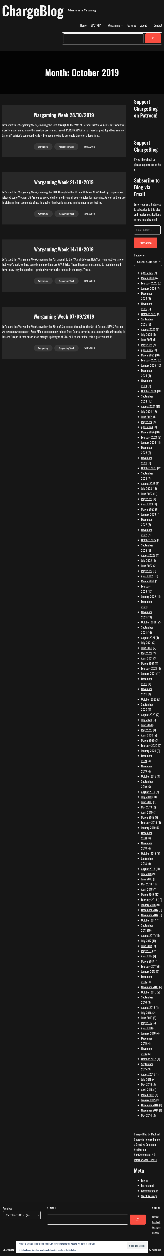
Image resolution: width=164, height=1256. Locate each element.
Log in (144, 1180)
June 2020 (147, 725)
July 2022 (146, 560)
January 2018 (148, 905)
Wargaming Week (66, 146)
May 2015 (146, 1084)
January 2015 (148, 1100)
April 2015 (147, 1089)
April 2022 (147, 576)
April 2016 (147, 1028)
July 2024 (146, 411)
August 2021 (148, 637)
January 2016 (148, 1033)
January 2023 (148, 514)
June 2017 (146, 946)
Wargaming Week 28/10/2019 (64, 115)
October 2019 (148, 776)
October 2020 (148, 699)
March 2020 (148, 740)
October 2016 (148, 992)
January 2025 (148, 365)
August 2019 (148, 792)
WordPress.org (149, 1196)
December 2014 (149, 1105)
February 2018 (149, 899)
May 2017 (146, 951)
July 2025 (146, 334)
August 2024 (148, 406)
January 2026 (148, 288)
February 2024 (149, 437)
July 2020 (146, 720)
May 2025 (146, 345)
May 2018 (146, 884)
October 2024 (148, 391)
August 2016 (148, 1007)
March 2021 (147, 663)
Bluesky (155, 1233)
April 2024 (147, 427)
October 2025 (148, 314)
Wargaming (43, 146)
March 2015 (147, 1095)
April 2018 (147, 889)
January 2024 (148, 442)
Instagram (156, 1227)
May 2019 (146, 807)
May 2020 (146, 730)
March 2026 (148, 278)
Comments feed (149, 1190)
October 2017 (148, 920)
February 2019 (149, 822)
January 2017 (148, 971)
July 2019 (146, 797)
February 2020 (149, 745)
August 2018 (148, 869)
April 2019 (147, 812)
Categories (140, 255)
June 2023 (147, 493)
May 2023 (146, 499)
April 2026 (147, 273)
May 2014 (146, 1115)
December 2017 (149, 910)
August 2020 (148, 714)
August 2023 (148, 483)
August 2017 (148, 935)
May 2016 (146, 1023)
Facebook (156, 1222)
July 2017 (146, 940)
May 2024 (146, 422)
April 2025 (147, 350)
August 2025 (148, 329)
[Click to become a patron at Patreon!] (148, 132)
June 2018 (146, 879)
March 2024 (148, 432)
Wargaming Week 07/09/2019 (64, 316)
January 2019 (148, 827)
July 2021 (146, 642)
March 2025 (148, 355)
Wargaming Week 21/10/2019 (64, 182)
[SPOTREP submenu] (102, 25)
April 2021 (147, 658)
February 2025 (149, 360)
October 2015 (148, 1059)
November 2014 (149, 1110)
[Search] (153, 38)
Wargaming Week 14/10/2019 (64, 249)
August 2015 (148, 1074)
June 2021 (146, 648)
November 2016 (149, 987)
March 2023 (148, 509)
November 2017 (149, 915)
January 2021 (148, 673)
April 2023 (147, 504)
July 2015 (146, 1079)
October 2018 (148, 853)
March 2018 (147, 894)
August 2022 (148, 555)
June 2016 (146, 1017)
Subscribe (146, 243)
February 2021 (149, 668)
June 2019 (146, 802)
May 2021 (146, 653)
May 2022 (146, 571)
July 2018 (146, 874)
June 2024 (147, 416)
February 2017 (148, 966)
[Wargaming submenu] (122, 25)
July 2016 (146, 1012)
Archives (7, 1208)
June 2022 (147, 565)
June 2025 (147, 339)
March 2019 (147, 817)
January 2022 (148, 596)
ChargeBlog (33, 10)
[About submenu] (148, 25)
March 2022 (148, 581)
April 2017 (146, 956)
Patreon (155, 1216)
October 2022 (148, 540)
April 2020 (147, 735)
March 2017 (147, 961)
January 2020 (148, 750)
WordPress (156, 1250)
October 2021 (148, 622)
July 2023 (146, 488)
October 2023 (148, 468)
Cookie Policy (71, 1250)
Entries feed (147, 1185)
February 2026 (149, 283)
